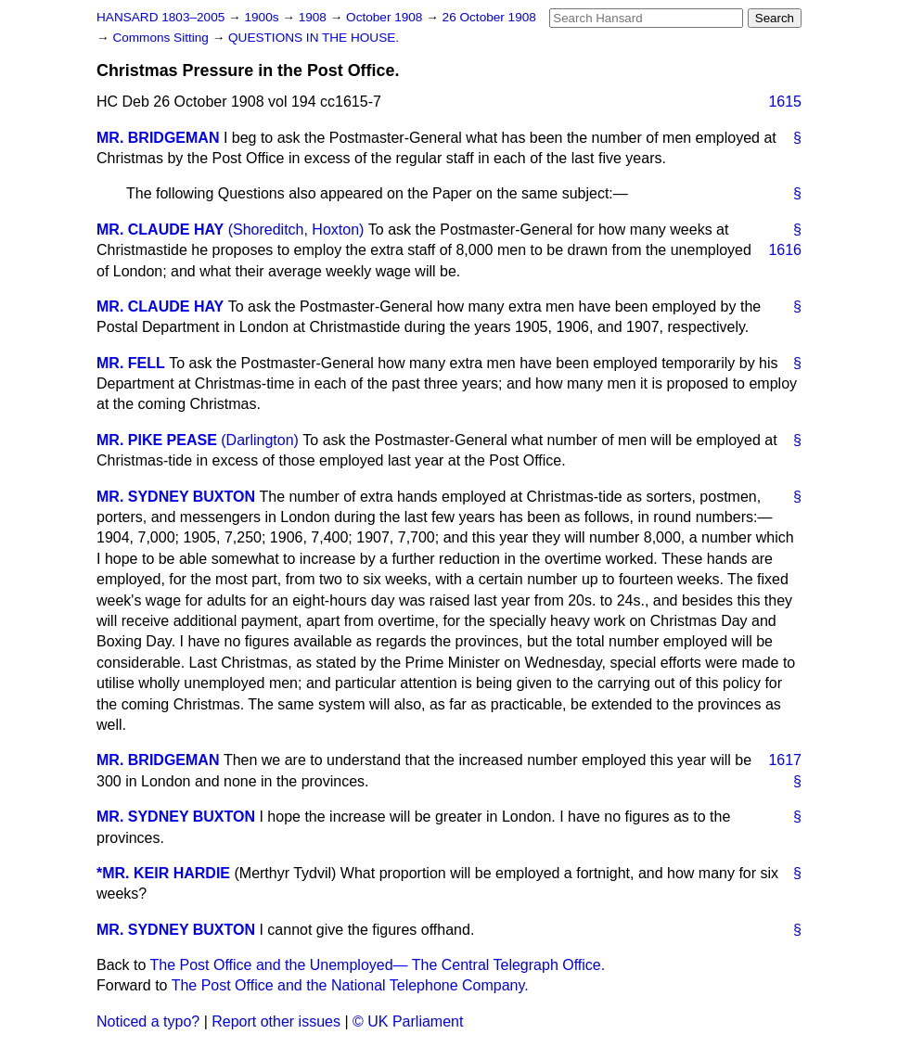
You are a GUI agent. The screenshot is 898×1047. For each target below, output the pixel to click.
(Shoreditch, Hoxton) (296, 229)
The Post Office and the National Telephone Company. (350, 985)
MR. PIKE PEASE (156, 440)
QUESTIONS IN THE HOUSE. (313, 38)
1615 (785, 101)
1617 (785, 760)
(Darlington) (260, 440)
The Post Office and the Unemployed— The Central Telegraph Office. (378, 965)
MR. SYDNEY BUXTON (175, 496)
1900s (263, 17)
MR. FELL (130, 363)
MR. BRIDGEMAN (157, 138)
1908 (314, 17)
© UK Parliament (408, 1021)
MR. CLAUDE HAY (160, 229)
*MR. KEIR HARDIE (163, 873)
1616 (785, 250)
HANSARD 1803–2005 (160, 17)
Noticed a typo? (147, 1021)
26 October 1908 (489, 17)
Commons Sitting (162, 38)
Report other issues (276, 1021)
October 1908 (386, 17)
